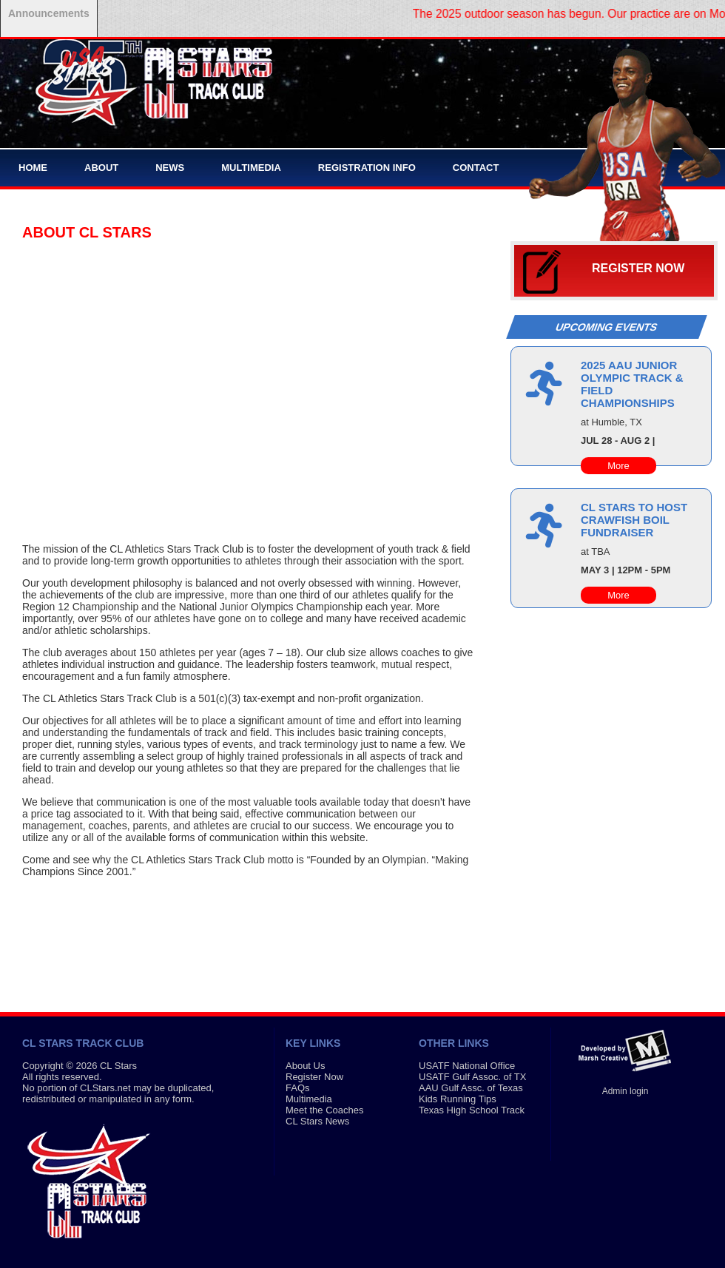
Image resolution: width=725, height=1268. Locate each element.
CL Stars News (317, 1121)
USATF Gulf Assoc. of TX (472, 1076)
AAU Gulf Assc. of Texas (471, 1087)
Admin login (625, 1091)
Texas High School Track (472, 1110)
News (169, 167)
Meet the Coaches (325, 1110)
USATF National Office (467, 1065)
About (101, 167)
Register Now (638, 268)
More (618, 465)
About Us (305, 1065)
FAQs (298, 1087)
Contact (476, 167)
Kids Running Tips (457, 1099)
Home (32, 167)
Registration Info (367, 167)
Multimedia (251, 167)
